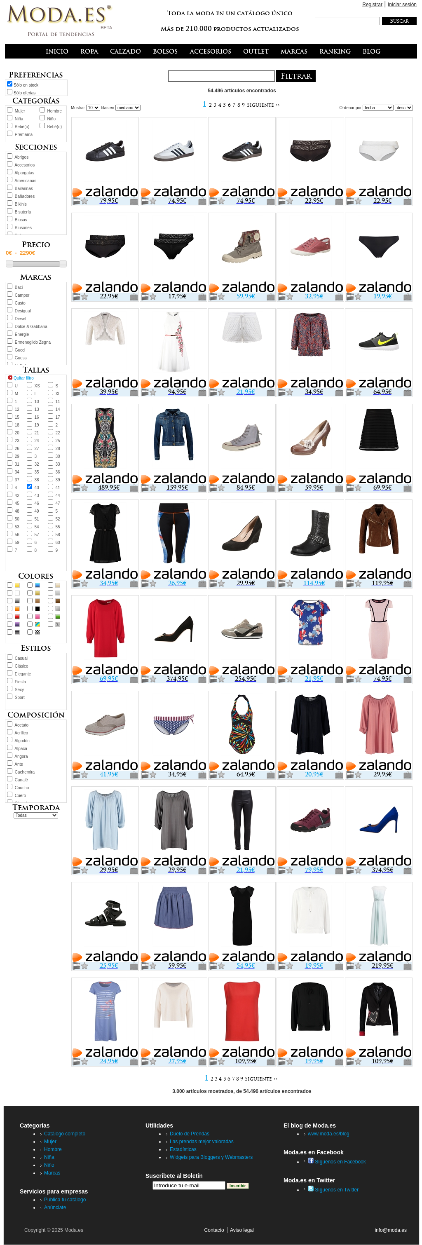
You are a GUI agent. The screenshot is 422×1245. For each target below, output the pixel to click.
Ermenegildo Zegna (33, 342)
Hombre (54, 111)
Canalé (21, 780)
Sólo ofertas (24, 93)
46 (37, 503)
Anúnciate (55, 1207)
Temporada (36, 807)
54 (37, 527)
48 (17, 511)
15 (17, 417)
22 (57, 433)
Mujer (20, 111)
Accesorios (24, 165)
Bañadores (25, 196)
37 (17, 480)
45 (17, 503)
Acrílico (21, 733)
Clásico (21, 666)
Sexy (19, 689)
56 (17, 534)
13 (37, 409)
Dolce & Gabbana (31, 326)
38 (37, 480)
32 (37, 464)
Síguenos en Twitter (333, 1190)
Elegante (23, 674)
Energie (22, 334)
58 (57, 534)
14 (57, 409)
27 (37, 448)
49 (37, 511)
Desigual (23, 311)
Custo (20, 303)
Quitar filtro (24, 378)
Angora (21, 756)
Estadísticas (183, 1149)
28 (57, 448)
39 (57, 480)
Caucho (22, 787)
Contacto (214, 1230)
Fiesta (20, 682)
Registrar (372, 4)
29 (17, 456)
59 (17, 542)
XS (37, 386)
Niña (19, 119)
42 (17, 495)
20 (17, 433)
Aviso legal (242, 1230)
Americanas (25, 180)
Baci (19, 287)
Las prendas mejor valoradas (202, 1141)
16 (37, 417)
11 (57, 401)
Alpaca (20, 748)
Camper (22, 295)
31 (17, 464)
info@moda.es (391, 1230)
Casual (21, 658)
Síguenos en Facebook (337, 1162)
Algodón (22, 741)
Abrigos (21, 157)
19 (37, 425)
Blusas (21, 220)
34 (17, 472)
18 (17, 425)
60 (57, 542)
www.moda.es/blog (328, 1134)
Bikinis (21, 204)
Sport (20, 697)
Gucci (20, 350)
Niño (51, 119)
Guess (21, 358)
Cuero (20, 795)
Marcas (52, 1173)
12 (17, 409)
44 (57, 495)
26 (17, 448)
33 (57, 464)
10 (37, 401)
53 (17, 527)
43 (37, 495)
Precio (36, 244)
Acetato (21, 725)
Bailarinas (24, 188)
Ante (18, 764)
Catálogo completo (64, 1134)
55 (57, 527)
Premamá (24, 134)
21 (37, 433)
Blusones (23, 227)
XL (57, 394)
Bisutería (23, 212)
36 (57, 472)
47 (57, 503)
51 (37, 519)
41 (57, 487)
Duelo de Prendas (189, 1134)
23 (17, 440)
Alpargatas (24, 173)
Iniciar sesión (402, 4)
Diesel (20, 319)
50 (17, 519)
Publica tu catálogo (65, 1200)
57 (37, 534)
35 (37, 472)
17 (57, 417)
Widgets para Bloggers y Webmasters (211, 1157)
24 (37, 440)
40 (37, 487)
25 (57, 440)
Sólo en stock (26, 85)
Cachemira (25, 772)
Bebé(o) (22, 126)
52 (57, 519)
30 (57, 456)
